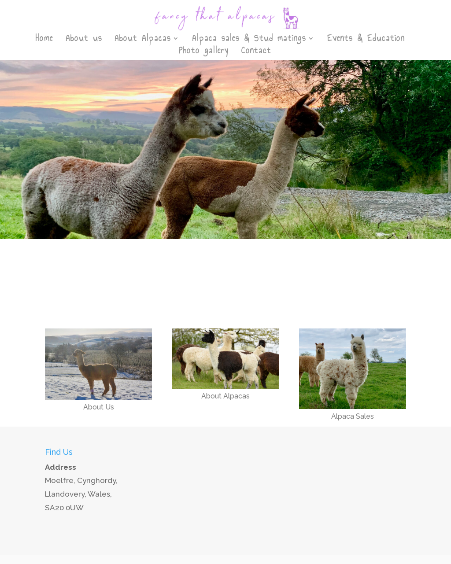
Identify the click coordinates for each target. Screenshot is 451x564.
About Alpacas (143, 40)
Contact (256, 52)
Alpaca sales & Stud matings (249, 40)
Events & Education (366, 40)
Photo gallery (204, 52)
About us (84, 40)
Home (44, 40)
